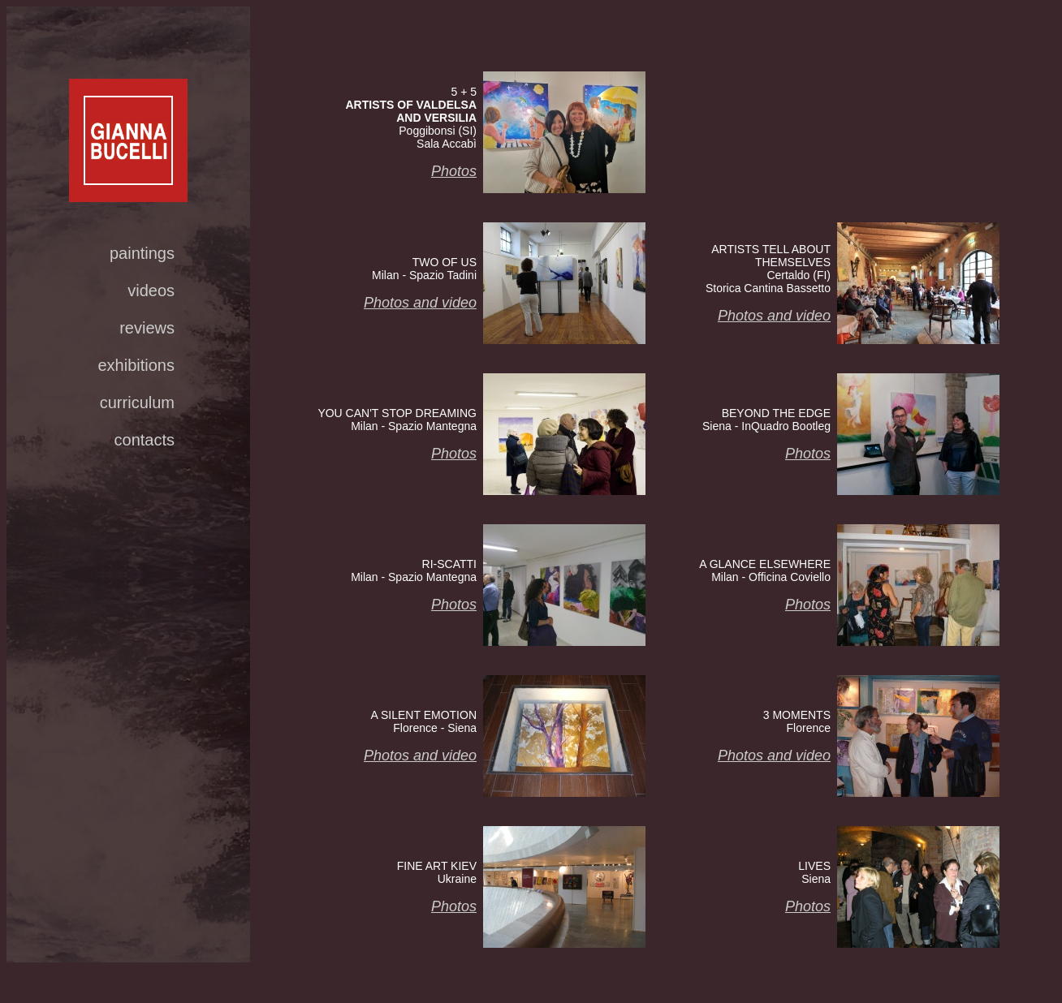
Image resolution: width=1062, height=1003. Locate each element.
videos (151, 290)
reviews (147, 328)
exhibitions (136, 365)
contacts (144, 440)
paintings (142, 253)
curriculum (137, 402)
